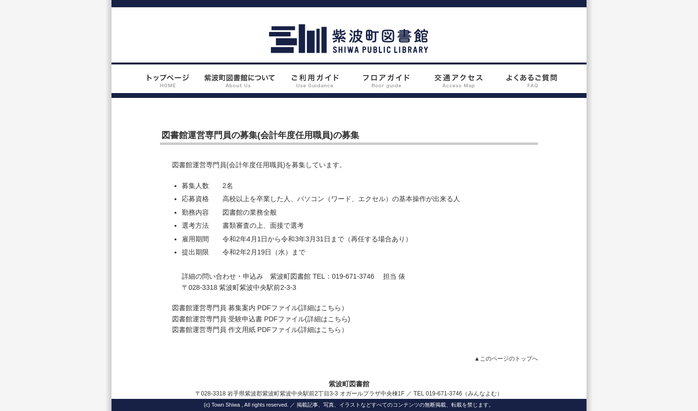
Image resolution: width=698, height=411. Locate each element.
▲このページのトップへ (506, 358)
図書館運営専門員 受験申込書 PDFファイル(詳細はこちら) (261, 319)
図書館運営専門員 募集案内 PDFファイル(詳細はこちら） (260, 308)
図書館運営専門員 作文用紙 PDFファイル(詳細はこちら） (260, 329)
